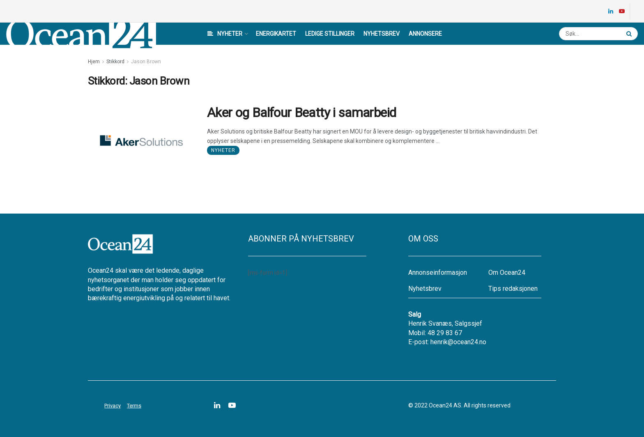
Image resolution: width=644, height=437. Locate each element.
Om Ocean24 (506, 272)
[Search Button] (630, 33)
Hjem (94, 61)
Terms (134, 405)
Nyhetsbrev (381, 33)
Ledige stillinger (329, 33)
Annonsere (425, 33)
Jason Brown (146, 61)
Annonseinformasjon (437, 272)
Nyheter (224, 33)
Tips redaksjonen (513, 288)
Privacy (112, 405)
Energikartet (276, 33)
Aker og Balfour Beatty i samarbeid (301, 112)
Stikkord (115, 61)
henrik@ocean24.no (458, 342)
